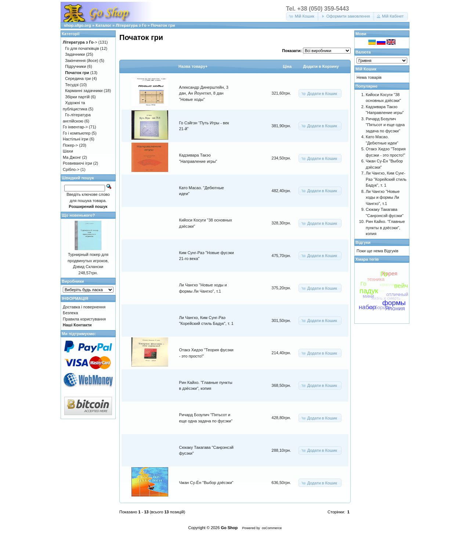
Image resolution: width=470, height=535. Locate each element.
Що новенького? (78, 215)
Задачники (75, 54)
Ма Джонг (72, 157)
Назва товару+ (192, 66)
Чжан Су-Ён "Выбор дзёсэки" (206, 482)
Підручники (75, 66)
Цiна (287, 66)
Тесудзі (72, 85)
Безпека (70, 313)
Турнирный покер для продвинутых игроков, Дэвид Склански (88, 260)
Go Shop (229, 527)
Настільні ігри (75, 139)
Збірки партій (77, 97)
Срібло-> (71, 169)
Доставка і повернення (84, 307)
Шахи (68, 151)
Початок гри (163, 25)
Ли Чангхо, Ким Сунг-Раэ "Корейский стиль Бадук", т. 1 (386, 179)
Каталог (103, 25)
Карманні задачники (83, 90)
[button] (302, 16)
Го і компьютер (76, 133)
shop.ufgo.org (77, 25)
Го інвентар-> (75, 127)
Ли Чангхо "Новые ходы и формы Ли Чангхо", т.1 (383, 197)
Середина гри (78, 78)
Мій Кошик (365, 69)
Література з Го (131, 25)
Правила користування (84, 319)
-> (80, 42)
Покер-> (70, 145)
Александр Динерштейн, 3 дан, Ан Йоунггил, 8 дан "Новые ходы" (203, 93)
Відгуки (362, 242)
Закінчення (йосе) (81, 60)
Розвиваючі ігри (77, 163)
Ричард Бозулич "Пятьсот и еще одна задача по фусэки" (385, 125)
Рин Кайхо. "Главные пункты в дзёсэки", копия (385, 227)
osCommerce (272, 528)
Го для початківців (82, 48)
